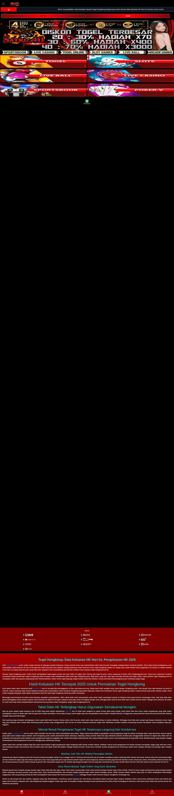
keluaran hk (37, 688)
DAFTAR (43, 16)
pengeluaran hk (17, 733)
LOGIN (128, 16)
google (76, 775)
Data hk (68, 711)
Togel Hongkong (12, 665)
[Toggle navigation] (3, 4)
